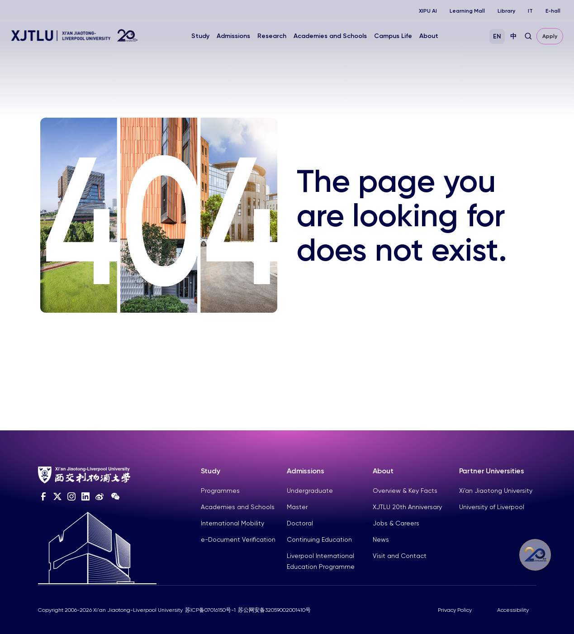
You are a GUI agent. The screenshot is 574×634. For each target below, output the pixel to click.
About (428, 36)
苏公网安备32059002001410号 (274, 610)
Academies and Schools (330, 36)
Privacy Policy (455, 610)
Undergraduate (310, 490)
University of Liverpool (491, 506)
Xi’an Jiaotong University (495, 490)
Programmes (220, 490)
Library (506, 11)
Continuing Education (319, 539)
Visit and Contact (400, 555)
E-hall (553, 11)
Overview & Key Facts (405, 490)
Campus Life (393, 36)
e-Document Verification (238, 539)
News (381, 539)
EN (497, 36)
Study (200, 36)
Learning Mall (467, 11)
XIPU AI (428, 11)
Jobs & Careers (396, 523)
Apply (549, 36)
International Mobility (232, 523)
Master (297, 506)
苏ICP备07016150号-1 (210, 610)
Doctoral (300, 523)
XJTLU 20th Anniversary (407, 506)
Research (271, 36)
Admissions (233, 36)
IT (530, 11)
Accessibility (513, 610)
